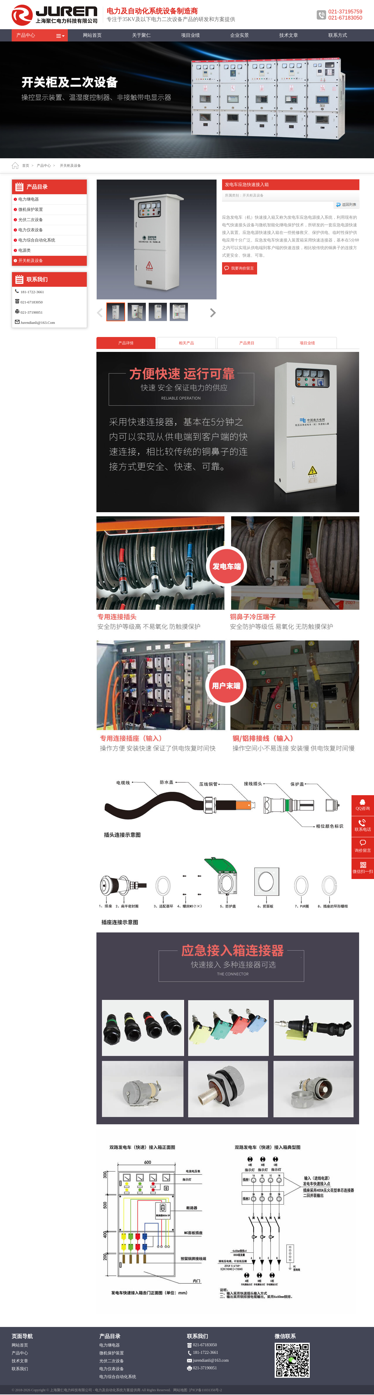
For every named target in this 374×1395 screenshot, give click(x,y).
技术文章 (288, 35)
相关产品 (186, 343)
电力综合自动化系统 (36, 240)
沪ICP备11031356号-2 (205, 1390)
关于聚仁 (141, 35)
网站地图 (180, 1390)
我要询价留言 (242, 268)
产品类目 (246, 343)
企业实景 (239, 35)
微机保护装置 (30, 209)
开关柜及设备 (30, 260)
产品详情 (126, 343)
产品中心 (25, 35)
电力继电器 (28, 199)
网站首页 (92, 35)
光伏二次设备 (30, 220)
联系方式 (337, 35)
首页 (25, 166)
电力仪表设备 (30, 230)
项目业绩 (190, 35)
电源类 (24, 250)
